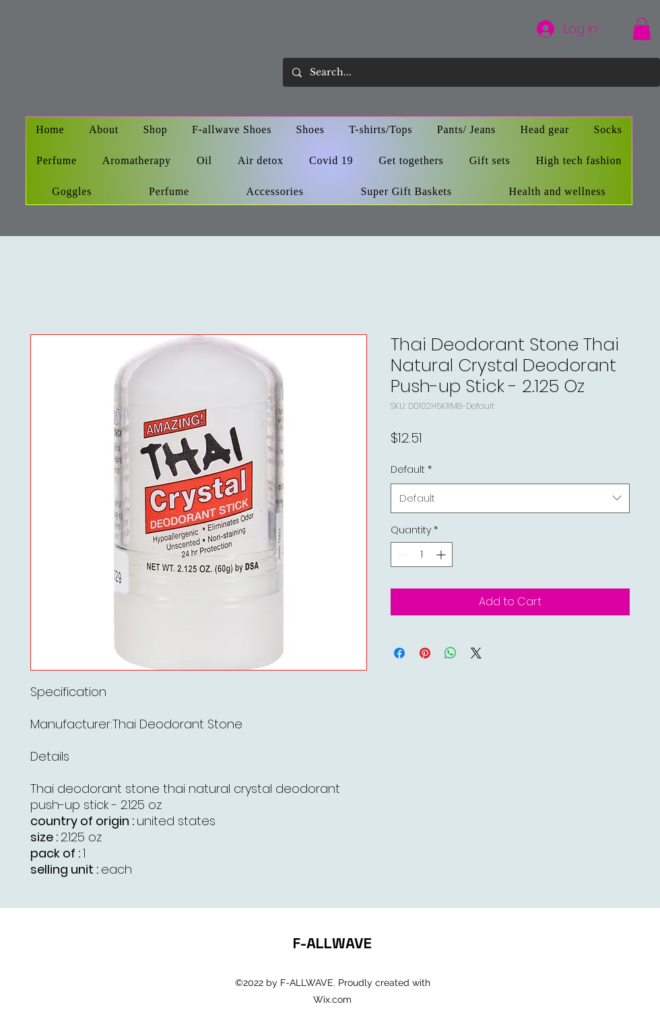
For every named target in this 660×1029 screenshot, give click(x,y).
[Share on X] (476, 653)
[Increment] (442, 554)
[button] (641, 28)
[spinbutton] (421, 554)
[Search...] (471, 72)
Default (411, 469)
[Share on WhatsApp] (450, 653)
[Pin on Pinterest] (425, 653)
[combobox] (510, 498)
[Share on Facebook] (399, 653)
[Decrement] (401, 554)
